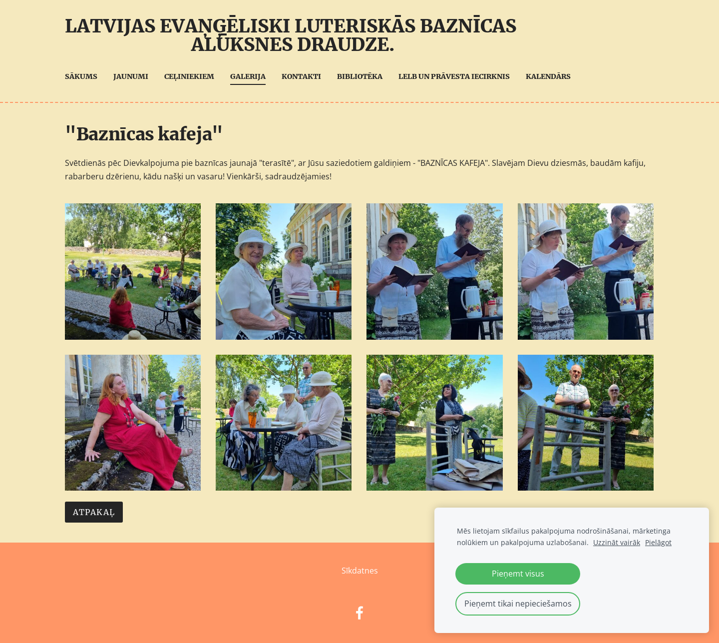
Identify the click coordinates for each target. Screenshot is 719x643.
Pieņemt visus (518, 573)
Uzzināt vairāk (616, 542)
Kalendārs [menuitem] (548, 76)
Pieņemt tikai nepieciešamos (518, 603)
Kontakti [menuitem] (301, 76)
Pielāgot (658, 542)
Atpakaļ (94, 512)
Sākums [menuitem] (81, 76)
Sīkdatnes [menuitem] (360, 570)
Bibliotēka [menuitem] (359, 76)
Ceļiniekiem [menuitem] (189, 76)
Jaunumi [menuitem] (130, 76)
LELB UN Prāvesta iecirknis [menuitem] (454, 76)
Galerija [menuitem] (248, 76)
